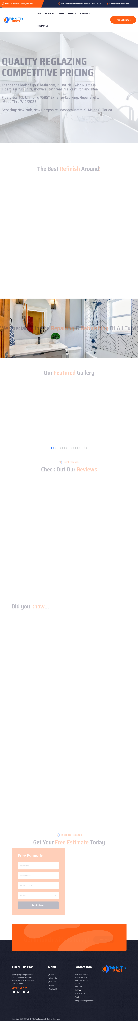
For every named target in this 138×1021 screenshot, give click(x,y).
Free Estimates (123, 20)
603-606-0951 (20, 992)
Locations (83, 13)
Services (60, 13)
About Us (49, 13)
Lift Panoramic (18, 995)
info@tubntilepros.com (119, 3)
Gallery (70, 13)
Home (39, 13)
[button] (52, 448)
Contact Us (42, 26)
